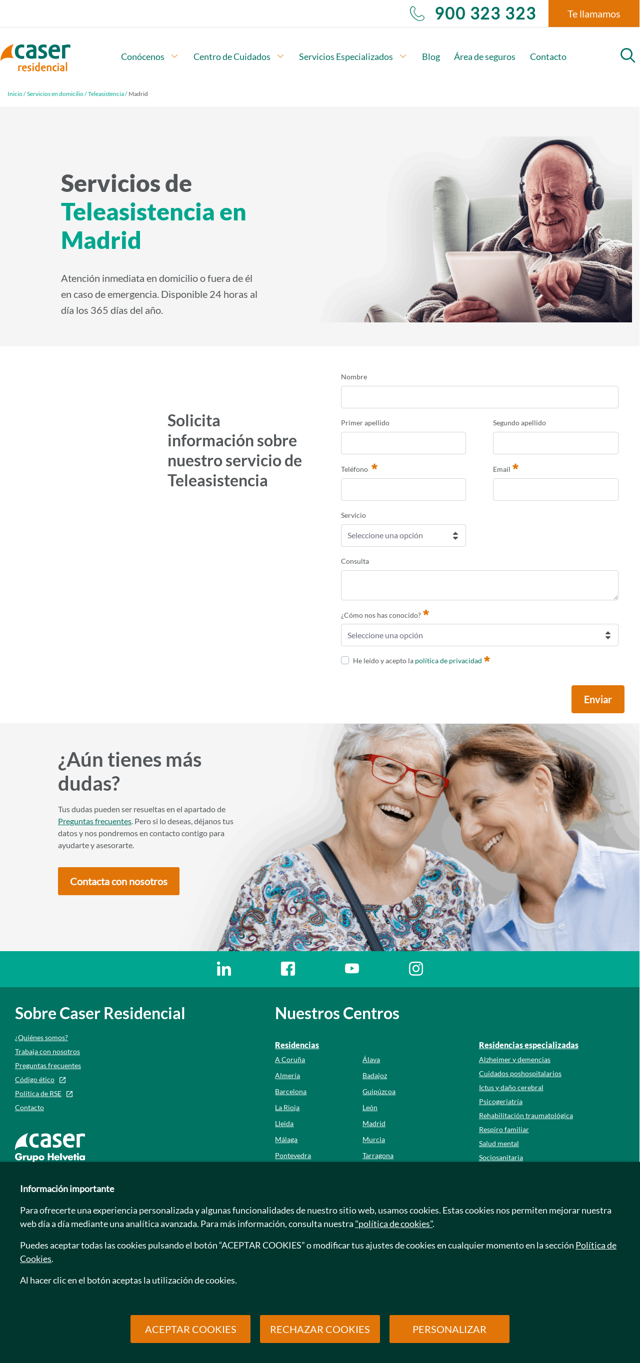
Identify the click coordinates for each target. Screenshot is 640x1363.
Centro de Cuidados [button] (239, 56)
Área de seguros (485, 56)
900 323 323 (473, 13)
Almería (287, 1075)
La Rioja (287, 1107)
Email (505, 467)
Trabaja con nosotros (47, 1051)
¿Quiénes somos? (41, 1037)
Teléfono (359, 467)
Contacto (548, 56)
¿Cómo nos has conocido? (385, 613)
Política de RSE (38, 1093)
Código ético (34, 1079)
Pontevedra (293, 1155)
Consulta (355, 561)
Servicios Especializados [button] (353, 56)
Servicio (353, 515)
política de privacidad (448, 660)
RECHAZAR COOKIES (320, 1329)
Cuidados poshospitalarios (520, 1073)
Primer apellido (365, 422)
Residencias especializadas (528, 1045)
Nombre (354, 376)
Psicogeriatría (500, 1101)
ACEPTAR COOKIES (190, 1329)
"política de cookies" (393, 1223)
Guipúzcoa (379, 1091)
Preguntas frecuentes (95, 821)
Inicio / (17, 93)
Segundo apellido (519, 422)
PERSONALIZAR (449, 1329)
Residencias (297, 1045)
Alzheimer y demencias (514, 1059)
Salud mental (499, 1143)
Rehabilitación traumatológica (526, 1115)
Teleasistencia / (107, 93)
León (370, 1107)
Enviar (598, 699)
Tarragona (378, 1155)
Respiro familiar (504, 1129)
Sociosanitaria (501, 1157)
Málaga (286, 1139)
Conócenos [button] (150, 56)
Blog (431, 56)
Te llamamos (594, 13)
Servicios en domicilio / (56, 93)
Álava (371, 1059)
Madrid (374, 1123)
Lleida (284, 1123)
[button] (119, 881)
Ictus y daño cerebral (511, 1087)
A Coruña (290, 1059)
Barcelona (290, 1091)
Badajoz (374, 1075)
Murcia (373, 1139)
